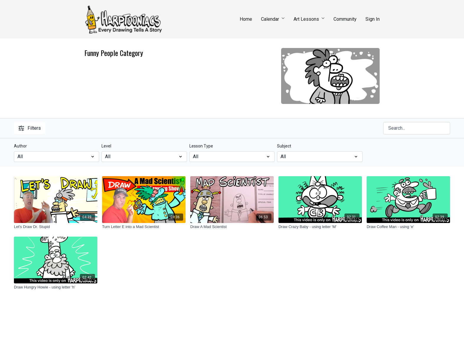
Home (246, 19)
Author (20, 146)
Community (345, 19)
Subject (284, 146)
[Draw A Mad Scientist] (232, 227)
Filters (30, 128)
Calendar (273, 19)
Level (106, 146)
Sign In (372, 19)
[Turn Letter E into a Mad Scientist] (144, 227)
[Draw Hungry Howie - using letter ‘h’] (55, 287)
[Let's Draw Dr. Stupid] (55, 227)
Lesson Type (201, 146)
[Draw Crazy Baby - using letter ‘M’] (320, 227)
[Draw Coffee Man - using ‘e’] (408, 227)
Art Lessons (309, 19)
